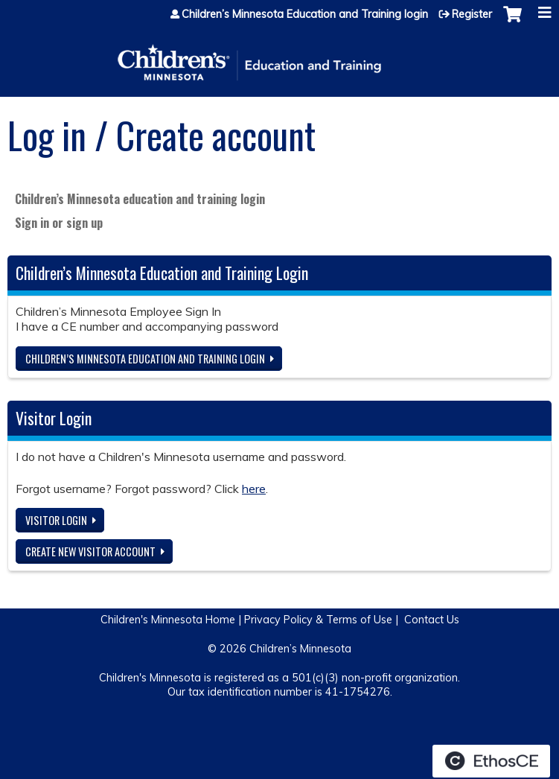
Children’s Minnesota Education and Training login (305, 14)
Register (472, 14)
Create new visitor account (90, 551)
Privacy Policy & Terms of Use (318, 619)
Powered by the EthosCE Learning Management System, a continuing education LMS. (491, 761)
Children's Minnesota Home (167, 619)
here (254, 488)
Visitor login (56, 520)
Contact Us (431, 619)
